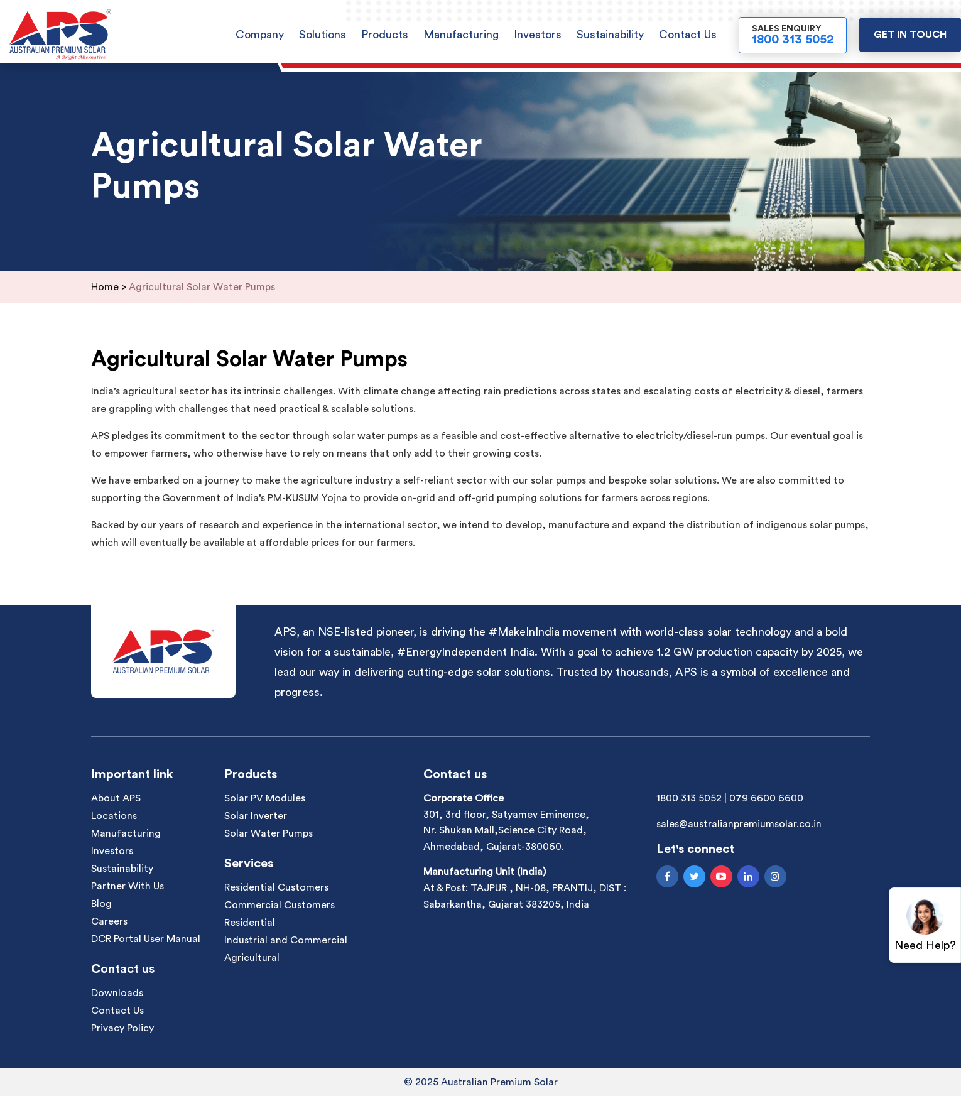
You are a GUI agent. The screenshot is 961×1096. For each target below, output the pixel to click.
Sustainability (610, 34)
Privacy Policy (122, 1028)
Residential (249, 923)
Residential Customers (276, 887)
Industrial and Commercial (285, 940)
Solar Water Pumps (268, 833)
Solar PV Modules (264, 798)
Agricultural (252, 958)
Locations (114, 816)
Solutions (322, 34)
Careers (109, 921)
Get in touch (910, 35)
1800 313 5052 (689, 798)
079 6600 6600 (766, 798)
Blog (101, 904)
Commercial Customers (279, 905)
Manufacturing (461, 34)
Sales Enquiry (792, 35)
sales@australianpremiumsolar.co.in (739, 824)
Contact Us (688, 34)
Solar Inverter (255, 816)
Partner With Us (127, 886)
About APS (116, 798)
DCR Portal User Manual (145, 939)
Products (384, 34)
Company (260, 34)
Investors (538, 34)
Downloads (117, 993)
